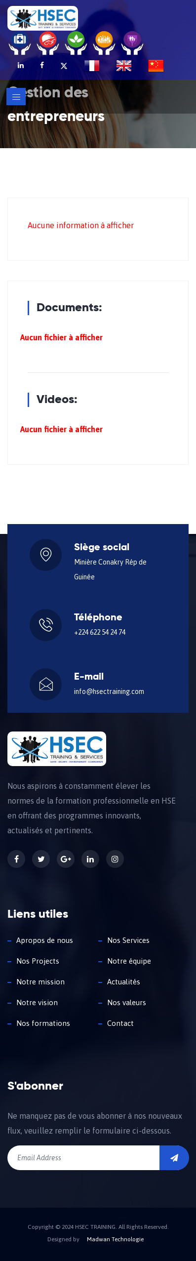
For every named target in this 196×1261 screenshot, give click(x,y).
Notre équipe (129, 961)
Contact (120, 1023)
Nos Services (128, 940)
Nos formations (43, 1023)
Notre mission (40, 981)
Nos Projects (37, 961)
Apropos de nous (44, 940)
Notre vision (37, 1002)
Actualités (123, 981)
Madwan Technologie (115, 1239)
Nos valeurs (126, 1002)
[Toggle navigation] (16, 97)
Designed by (63, 1239)
